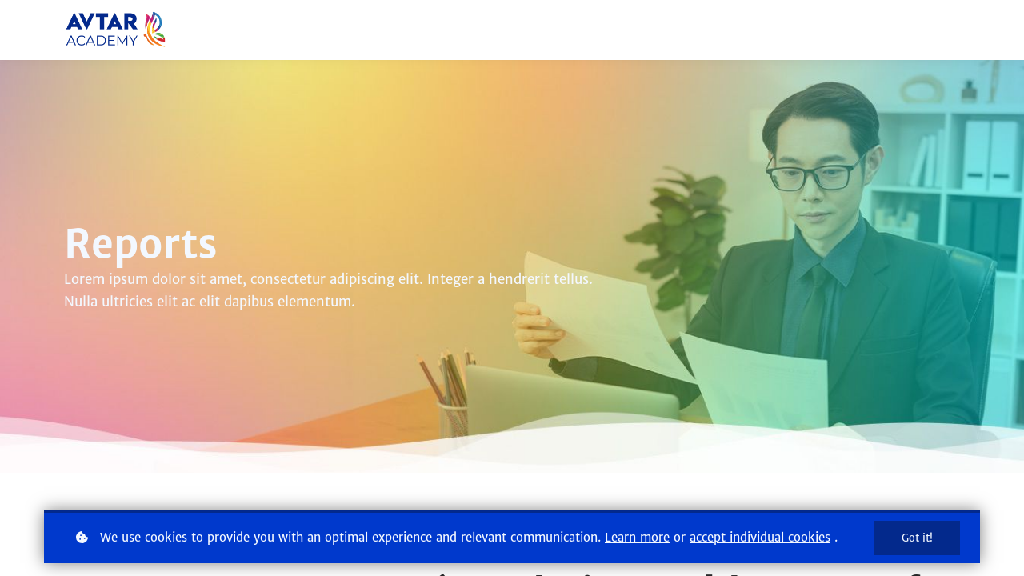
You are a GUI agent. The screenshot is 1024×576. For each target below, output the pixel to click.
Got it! (917, 538)
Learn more (637, 537)
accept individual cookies (760, 537)
